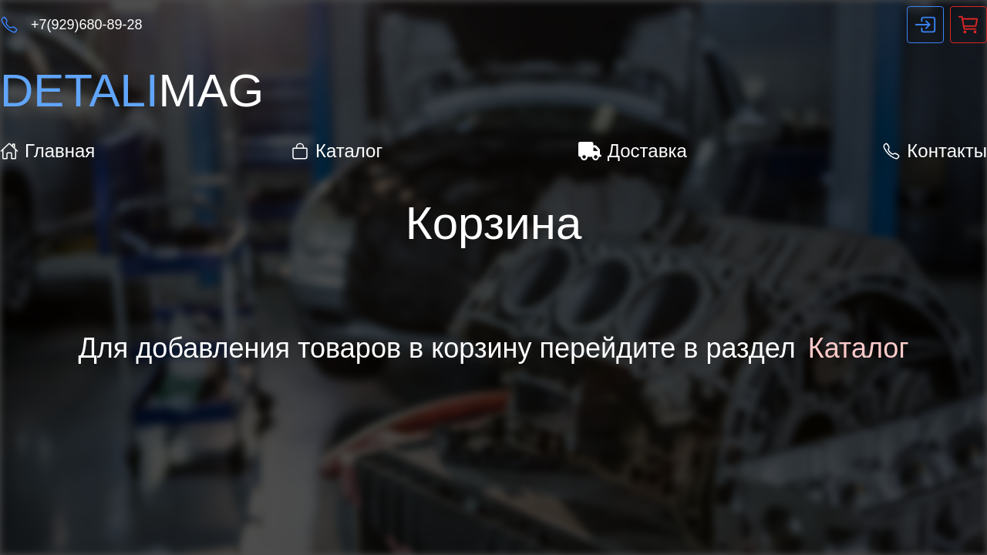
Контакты (934, 150)
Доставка (632, 150)
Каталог (336, 150)
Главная (47, 150)
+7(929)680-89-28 (87, 24)
